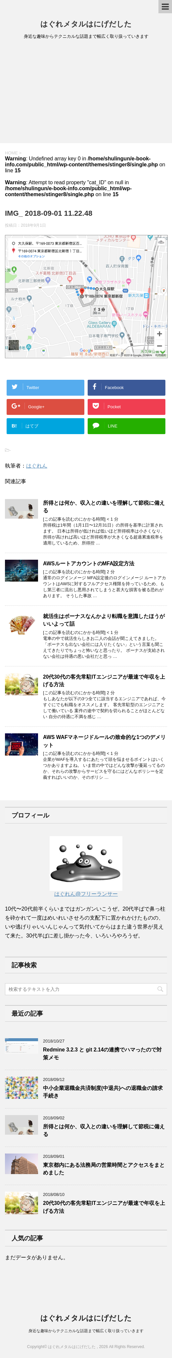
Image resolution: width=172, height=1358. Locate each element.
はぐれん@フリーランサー (86, 891)
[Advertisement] (86, 93)
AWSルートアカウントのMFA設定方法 (88, 563)
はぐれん (36, 466)
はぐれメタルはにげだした (86, 24)
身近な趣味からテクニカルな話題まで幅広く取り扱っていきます (86, 1331)
